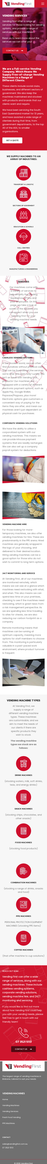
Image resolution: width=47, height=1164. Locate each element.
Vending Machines (10, 1105)
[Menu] (42, 3)
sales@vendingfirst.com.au (15, 1144)
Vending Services (10, 1111)
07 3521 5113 (7, 1147)
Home (5, 1099)
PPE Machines (8, 1123)
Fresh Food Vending (11, 1117)
